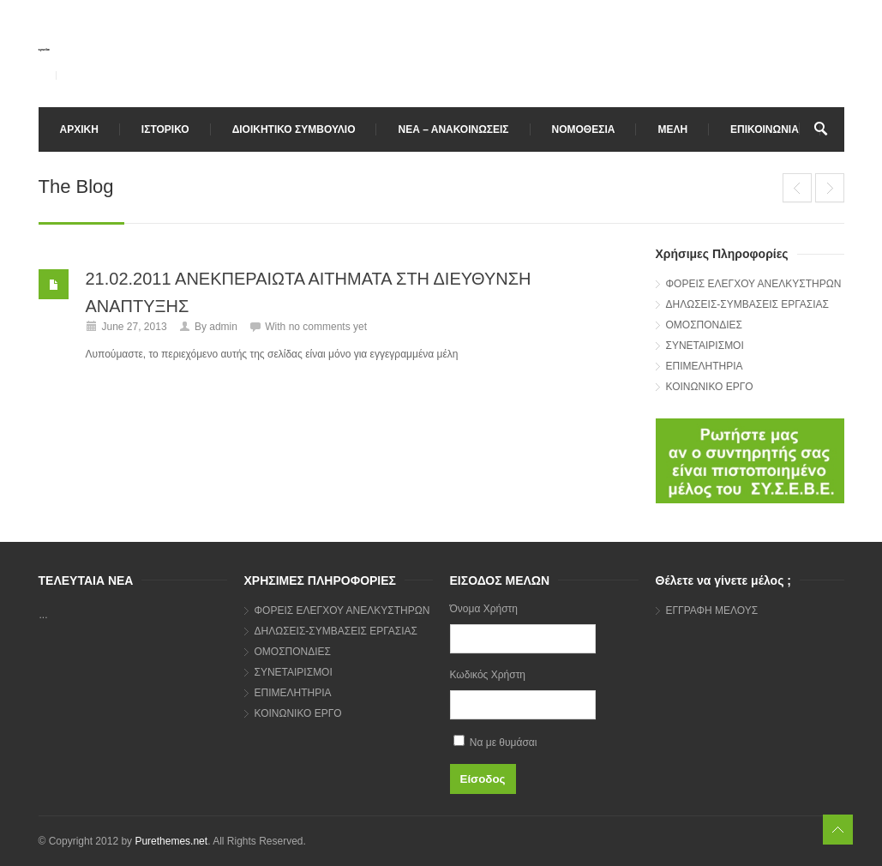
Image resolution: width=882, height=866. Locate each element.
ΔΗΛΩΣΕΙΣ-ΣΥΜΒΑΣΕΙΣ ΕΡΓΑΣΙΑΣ (747, 304)
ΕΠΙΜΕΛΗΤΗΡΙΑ (704, 366)
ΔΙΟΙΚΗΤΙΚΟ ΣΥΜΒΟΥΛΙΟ (294, 129)
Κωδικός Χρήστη (488, 675)
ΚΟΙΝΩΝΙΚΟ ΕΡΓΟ (709, 387)
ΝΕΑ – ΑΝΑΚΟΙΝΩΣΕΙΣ (453, 129)
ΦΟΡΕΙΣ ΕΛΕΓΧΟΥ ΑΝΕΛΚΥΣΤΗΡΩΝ (754, 284)
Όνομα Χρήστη (484, 609)
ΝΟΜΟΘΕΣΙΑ (583, 129)
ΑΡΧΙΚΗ (79, 129)
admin (223, 327)
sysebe (45, 49)
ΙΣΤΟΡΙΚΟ (165, 129)
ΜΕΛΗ (672, 129)
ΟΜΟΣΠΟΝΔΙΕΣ (704, 325)
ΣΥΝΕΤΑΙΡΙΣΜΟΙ (705, 346)
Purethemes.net (171, 841)
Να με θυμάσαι (495, 742)
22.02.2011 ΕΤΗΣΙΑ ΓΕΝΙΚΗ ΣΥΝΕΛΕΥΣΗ (797, 187)
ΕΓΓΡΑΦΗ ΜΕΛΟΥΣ (712, 610)
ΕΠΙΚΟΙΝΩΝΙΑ (764, 129)
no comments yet (328, 327)
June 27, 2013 (134, 327)
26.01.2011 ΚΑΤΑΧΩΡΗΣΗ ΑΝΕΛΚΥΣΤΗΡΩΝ (829, 187)
